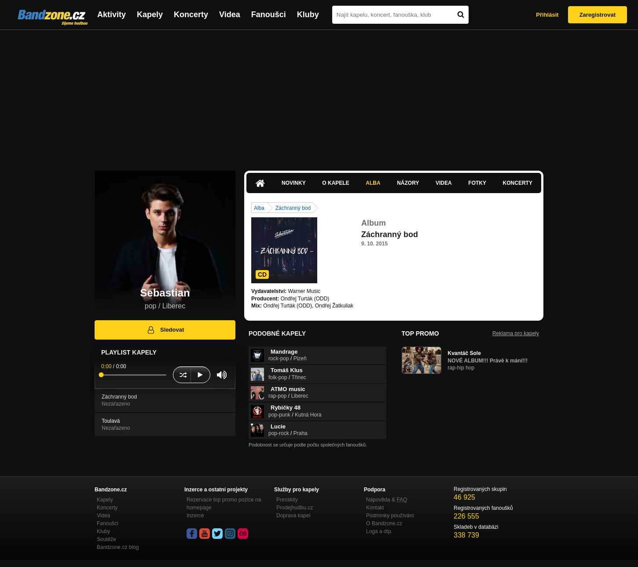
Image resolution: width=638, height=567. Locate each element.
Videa (229, 14)
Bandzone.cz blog (118, 547)
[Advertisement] (319, 95)
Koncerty (191, 14)
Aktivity (111, 14)
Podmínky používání (390, 515)
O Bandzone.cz (384, 523)
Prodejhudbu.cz (294, 508)
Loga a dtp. (379, 531)
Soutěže (106, 539)
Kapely (150, 14)
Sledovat (165, 330)
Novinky (294, 183)
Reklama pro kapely (515, 333)
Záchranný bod (293, 208)
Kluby (308, 14)
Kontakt (375, 508)
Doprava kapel (293, 515)
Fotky (477, 183)
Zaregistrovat (597, 14)
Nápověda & (386, 500)
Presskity (287, 500)
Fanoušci (268, 14)
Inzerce (195, 515)
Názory (408, 183)
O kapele (335, 183)
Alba (373, 183)
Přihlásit (547, 14)
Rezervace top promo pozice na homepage (224, 504)
